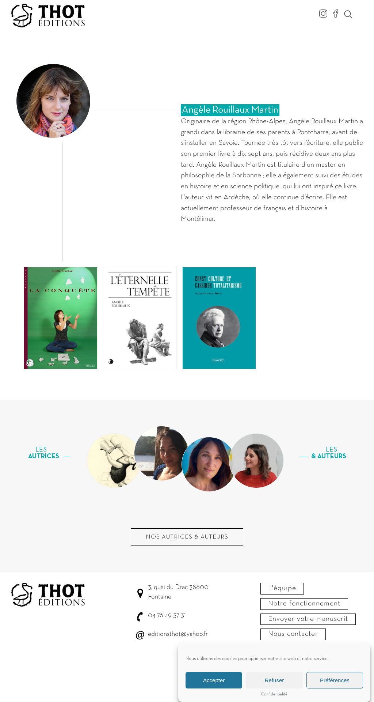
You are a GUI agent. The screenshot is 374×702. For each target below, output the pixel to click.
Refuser (274, 683)
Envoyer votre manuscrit (308, 619)
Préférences (335, 683)
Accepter (214, 683)
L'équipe (282, 588)
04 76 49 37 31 (167, 615)
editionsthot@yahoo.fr (178, 634)
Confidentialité (274, 697)
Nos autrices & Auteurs (187, 537)
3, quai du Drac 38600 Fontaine (178, 592)
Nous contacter (293, 634)
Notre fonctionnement (304, 603)
